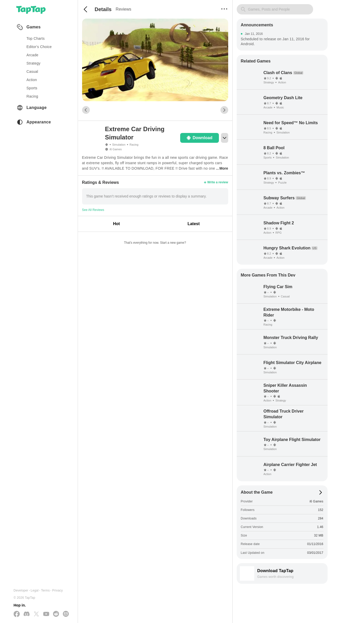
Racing (134, 144)
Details (103, 9)
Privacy (57, 590)
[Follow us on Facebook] (17, 614)
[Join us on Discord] (26, 614)
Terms (45, 590)
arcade (32, 55)
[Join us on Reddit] (56, 614)
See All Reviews (93, 210)
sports (32, 88)
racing (32, 96)
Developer (21, 590)
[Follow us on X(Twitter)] (36, 614)
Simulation (118, 144)
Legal (35, 590)
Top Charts (36, 38)
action (32, 80)
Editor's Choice (39, 47)
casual (32, 71)
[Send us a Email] (66, 614)
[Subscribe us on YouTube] (46, 614)
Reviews (123, 9)
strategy (34, 63)
